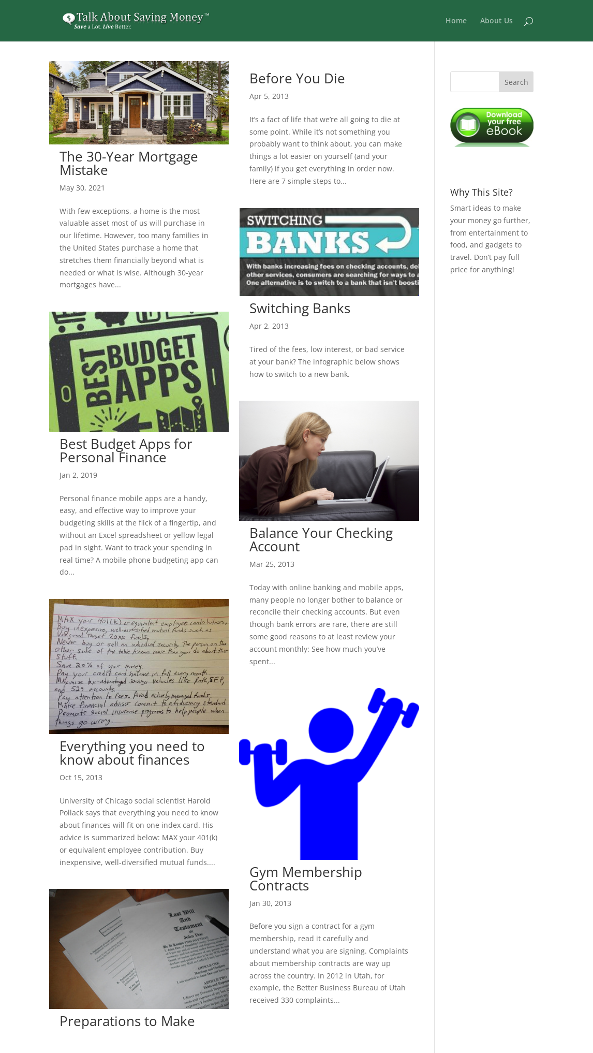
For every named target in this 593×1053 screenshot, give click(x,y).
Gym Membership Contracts (305, 878)
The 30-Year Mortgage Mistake (129, 163)
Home (456, 21)
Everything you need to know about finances (132, 753)
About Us (496, 21)
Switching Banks (299, 308)
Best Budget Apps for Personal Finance (126, 450)
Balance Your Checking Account (321, 539)
